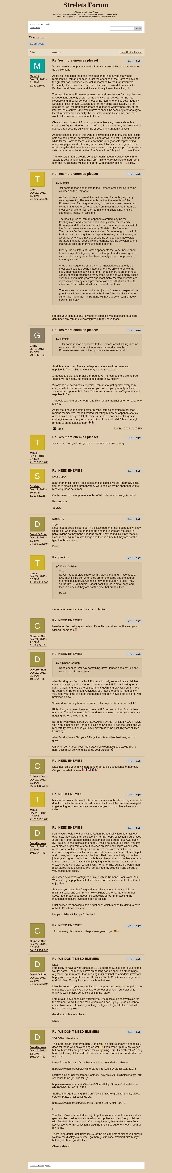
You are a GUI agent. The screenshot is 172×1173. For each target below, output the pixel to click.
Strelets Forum (37, 38)
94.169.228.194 (39, 543)
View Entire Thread (131, 52)
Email (61, 428)
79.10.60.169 (37, 355)
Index (48, 24)
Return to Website (37, 24)
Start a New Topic (37, 44)
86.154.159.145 (39, 785)
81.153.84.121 (38, 645)
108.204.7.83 (37, 678)
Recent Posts (35, 27)
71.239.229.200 (39, 198)
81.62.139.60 (37, 85)
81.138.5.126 (37, 495)
